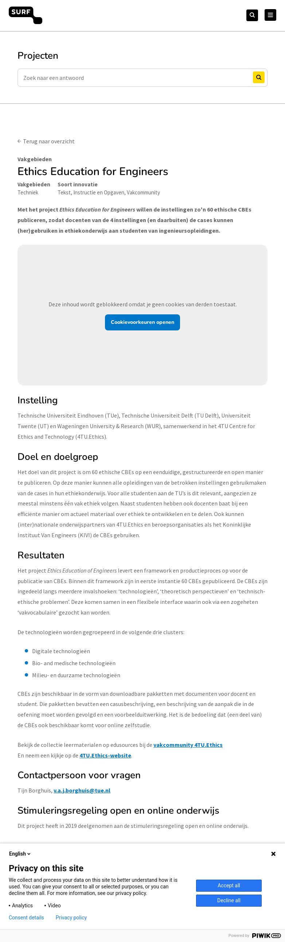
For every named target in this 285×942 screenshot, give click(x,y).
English (20, 854)
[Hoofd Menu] (270, 15)
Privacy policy (71, 917)
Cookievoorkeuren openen (142, 322)
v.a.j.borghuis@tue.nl (82, 790)
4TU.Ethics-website (105, 755)
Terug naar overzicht (49, 141)
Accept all (229, 885)
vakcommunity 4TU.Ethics (188, 744)
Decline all (229, 900)
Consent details (26, 917)
